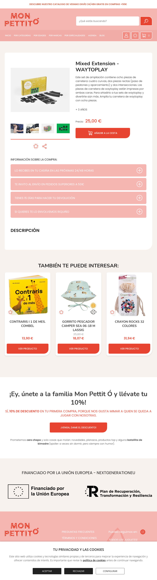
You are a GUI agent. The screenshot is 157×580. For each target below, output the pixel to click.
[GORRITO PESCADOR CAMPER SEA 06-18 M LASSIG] (78, 314)
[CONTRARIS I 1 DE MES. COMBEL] (27, 314)
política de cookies (94, 560)
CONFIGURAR (110, 571)
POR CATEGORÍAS (22, 35)
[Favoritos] (135, 35)
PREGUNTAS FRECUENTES (78, 532)
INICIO (8, 35)
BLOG (102, 35)
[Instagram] (142, 532)
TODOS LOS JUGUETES (123, 540)
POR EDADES (40, 35)
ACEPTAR (47, 571)
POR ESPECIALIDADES (75, 35)
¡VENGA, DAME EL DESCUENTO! (78, 427)
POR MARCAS (55, 35)
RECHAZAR (78, 571)
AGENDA (92, 35)
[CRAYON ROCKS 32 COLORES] (129, 314)
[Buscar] (146, 21)
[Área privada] (126, 35)
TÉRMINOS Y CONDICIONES (79, 538)
